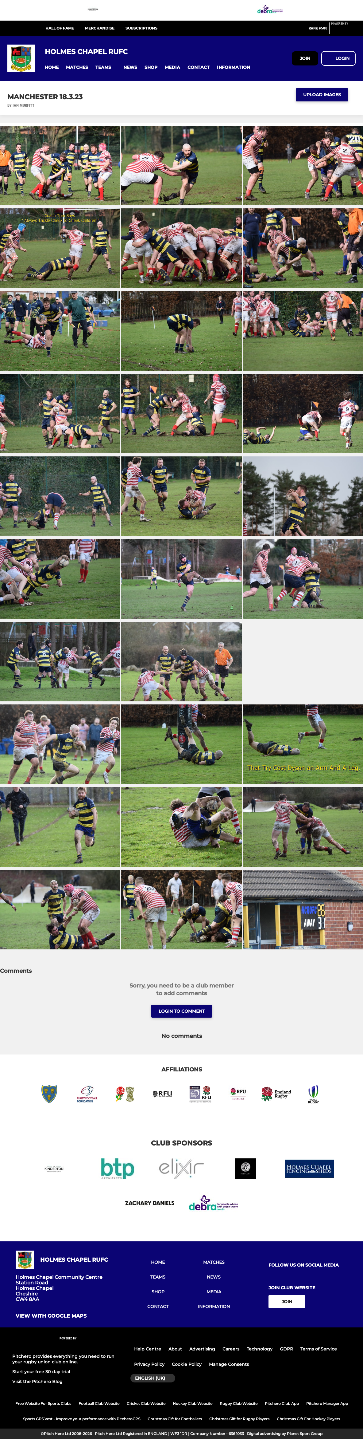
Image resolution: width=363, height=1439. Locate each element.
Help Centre (147, 1349)
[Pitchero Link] (343, 30)
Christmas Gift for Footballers (175, 1419)
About (175, 1349)
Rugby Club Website (238, 1403)
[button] (51, 67)
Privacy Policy (149, 1364)
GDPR (286, 1349)
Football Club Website (99, 1403)
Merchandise (99, 28)
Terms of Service (318, 1349)
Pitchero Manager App (327, 1403)
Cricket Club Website (146, 1403)
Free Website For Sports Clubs (43, 1403)
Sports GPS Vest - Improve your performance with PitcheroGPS (81, 1419)
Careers (230, 1349)
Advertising (202, 1349)
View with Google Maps (51, 1316)
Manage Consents (229, 1364)
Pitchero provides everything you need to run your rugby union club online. (63, 1359)
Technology (259, 1349)
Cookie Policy (187, 1364)
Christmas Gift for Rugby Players (239, 1419)
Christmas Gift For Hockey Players (308, 1419)
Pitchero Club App (282, 1403)
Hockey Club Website (192, 1403)
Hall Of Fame (59, 28)
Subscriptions (141, 28)
